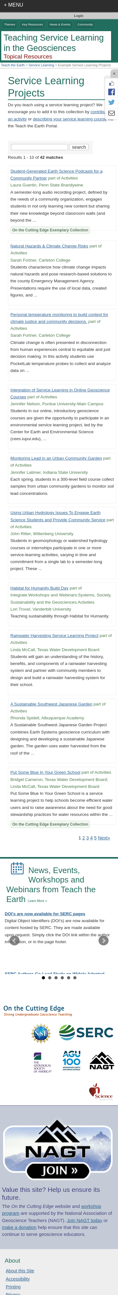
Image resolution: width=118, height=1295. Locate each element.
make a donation (19, 1227)
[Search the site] (39, 147)
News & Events (60, 24)
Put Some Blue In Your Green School (45, 772)
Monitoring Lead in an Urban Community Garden (56, 458)
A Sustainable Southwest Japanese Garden (51, 704)
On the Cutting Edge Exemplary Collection (50, 230)
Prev (14, 941)
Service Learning (41, 65)
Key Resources (32, 24)
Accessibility (18, 1278)
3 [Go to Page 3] (87, 837)
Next (103, 941)
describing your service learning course (70, 119)
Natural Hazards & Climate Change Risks (49, 246)
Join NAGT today (84, 1220)
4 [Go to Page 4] (91, 837)
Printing (13, 1286)
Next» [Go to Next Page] (104, 837)
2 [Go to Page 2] (83, 837)
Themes (9, 24)
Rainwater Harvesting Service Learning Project (54, 635)
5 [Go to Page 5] (95, 837)
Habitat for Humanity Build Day (39, 588)
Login (78, 16)
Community (85, 24)
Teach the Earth (13, 65)
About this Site (20, 1270)
